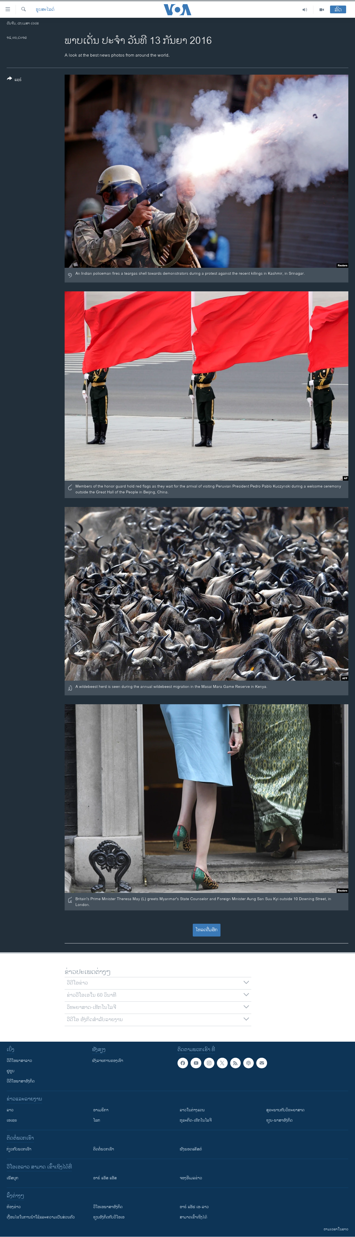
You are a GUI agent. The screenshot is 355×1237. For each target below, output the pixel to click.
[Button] (14, 80)
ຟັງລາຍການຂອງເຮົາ (107, 1061)
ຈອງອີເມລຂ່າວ (191, 1178)
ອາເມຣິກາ (100, 1110)
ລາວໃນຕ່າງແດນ (192, 1110)
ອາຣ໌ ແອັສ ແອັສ (105, 1178)
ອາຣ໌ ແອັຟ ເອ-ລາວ (194, 1207)
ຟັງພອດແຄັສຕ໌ (191, 1149)
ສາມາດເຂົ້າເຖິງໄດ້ (193, 1217)
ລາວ (10, 1110)
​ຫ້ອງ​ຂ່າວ (14, 1207)
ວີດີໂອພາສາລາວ (19, 1061)
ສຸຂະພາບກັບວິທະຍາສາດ (285, 1110)
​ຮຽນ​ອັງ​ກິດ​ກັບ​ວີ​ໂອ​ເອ (109, 1217)
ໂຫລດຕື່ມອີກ (206, 930)
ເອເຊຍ (12, 1120)
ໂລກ (96, 1120)
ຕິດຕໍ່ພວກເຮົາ (103, 1149)
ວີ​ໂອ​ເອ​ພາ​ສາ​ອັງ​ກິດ (108, 1207)
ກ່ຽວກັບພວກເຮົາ (19, 1149)
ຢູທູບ (10, 1071)
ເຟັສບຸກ (12, 1178)
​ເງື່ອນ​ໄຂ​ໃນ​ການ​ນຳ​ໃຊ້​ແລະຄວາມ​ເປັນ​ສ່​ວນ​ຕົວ (41, 1217)
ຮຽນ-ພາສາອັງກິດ (279, 1120)
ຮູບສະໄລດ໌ (45, 9)
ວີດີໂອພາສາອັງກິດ (21, 1081)
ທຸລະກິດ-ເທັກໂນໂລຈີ (196, 1120)
